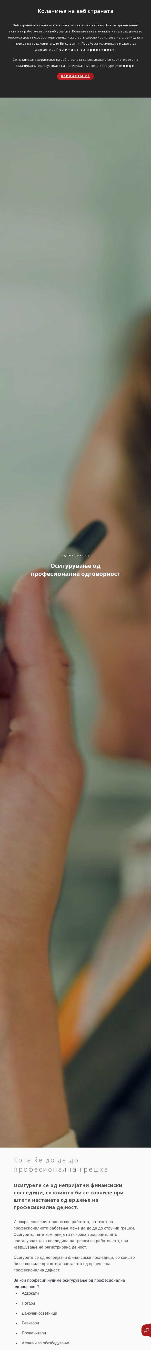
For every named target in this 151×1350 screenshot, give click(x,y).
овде (128, 65)
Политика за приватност (85, 49)
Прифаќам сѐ (75, 76)
